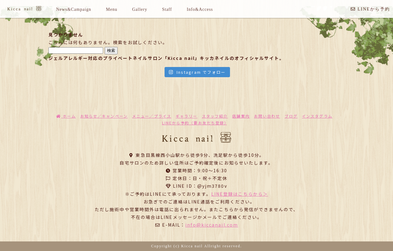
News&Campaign (73, 9)
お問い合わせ (267, 116)
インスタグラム (317, 116)
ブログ (291, 116)
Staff (167, 9)
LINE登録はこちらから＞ (239, 194)
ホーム (66, 116)
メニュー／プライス (151, 116)
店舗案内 (240, 116)
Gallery (139, 9)
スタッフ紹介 (215, 116)
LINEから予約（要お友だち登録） (194, 122)
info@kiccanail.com (211, 225)
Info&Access (200, 9)
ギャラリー (187, 116)
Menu (111, 9)
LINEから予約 (370, 9)
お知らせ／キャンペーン (104, 116)
